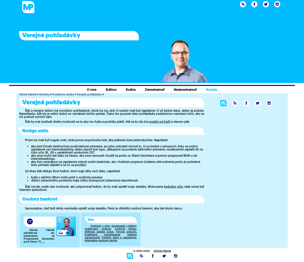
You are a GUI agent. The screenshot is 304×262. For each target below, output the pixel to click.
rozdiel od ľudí (159, 122)
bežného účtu (173, 187)
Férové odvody (126, 232)
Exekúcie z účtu (100, 226)
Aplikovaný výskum (98, 229)
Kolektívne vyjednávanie (102, 234)
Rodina (131, 90)
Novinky (211, 90)
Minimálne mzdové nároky (101, 240)
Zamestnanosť (154, 90)
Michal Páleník (27, 94)
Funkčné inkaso (125, 229)
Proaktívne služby (63, 94)
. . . (43, 241)
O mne (91, 90)
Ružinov (111, 90)
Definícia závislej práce (99, 232)
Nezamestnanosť (185, 90)
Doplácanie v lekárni (123, 226)
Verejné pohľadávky (89, 94)
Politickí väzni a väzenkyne (119, 237)
